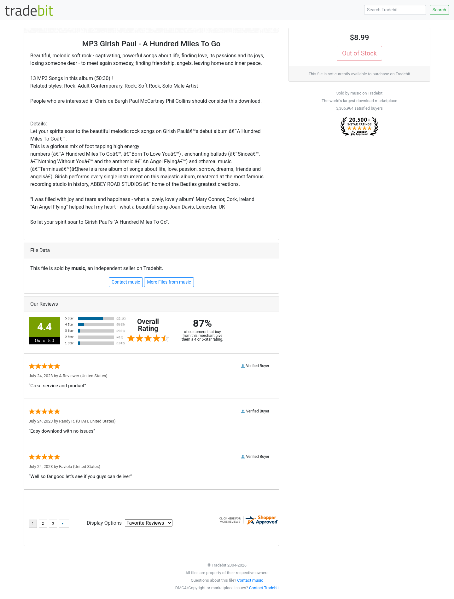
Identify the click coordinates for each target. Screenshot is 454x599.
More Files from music (169, 282)
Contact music (126, 282)
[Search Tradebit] (395, 10)
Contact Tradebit (264, 587)
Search (439, 9)
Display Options (104, 523)
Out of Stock (359, 53)
